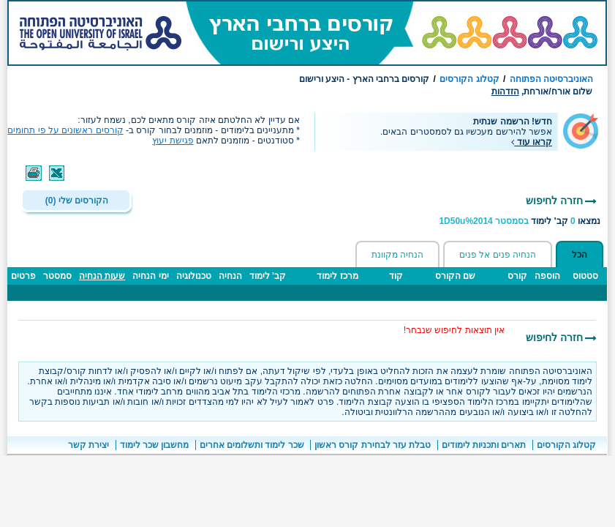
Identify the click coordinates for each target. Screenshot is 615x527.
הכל (579, 255)
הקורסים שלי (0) (76, 200)
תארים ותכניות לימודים (484, 445)
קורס (517, 276)
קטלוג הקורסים (469, 79)
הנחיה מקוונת (397, 255)
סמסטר (57, 276)
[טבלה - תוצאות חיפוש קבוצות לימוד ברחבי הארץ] (307, 291)
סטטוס (585, 276)
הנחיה (230, 276)
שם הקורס (455, 276)
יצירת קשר (88, 445)
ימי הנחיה (150, 276)
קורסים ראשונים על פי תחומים (65, 130)
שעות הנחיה (102, 276)
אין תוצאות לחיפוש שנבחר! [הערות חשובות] (454, 330)
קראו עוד (531, 142)
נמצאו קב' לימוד (519, 221)
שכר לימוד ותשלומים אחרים (252, 445)
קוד (396, 276)
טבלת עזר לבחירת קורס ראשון (372, 445)
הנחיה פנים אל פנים (497, 255)
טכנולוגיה (193, 276)
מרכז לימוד (337, 276)
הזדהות (505, 91)
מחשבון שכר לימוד (154, 445)
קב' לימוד (267, 276)
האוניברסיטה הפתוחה (551, 79)
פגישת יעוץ (172, 140)
